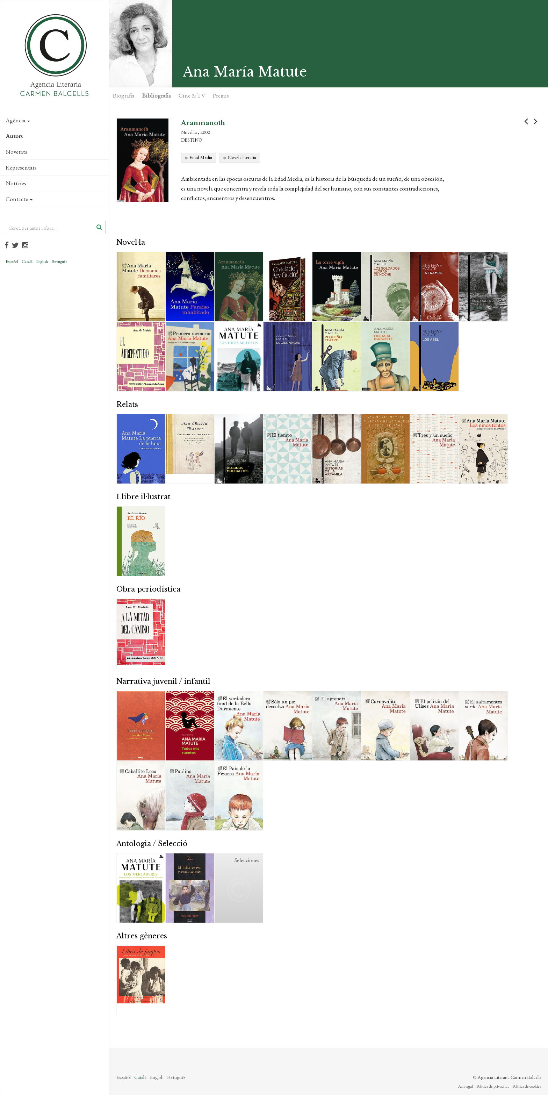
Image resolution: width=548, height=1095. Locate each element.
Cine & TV (192, 95)
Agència (18, 120)
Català (27, 261)
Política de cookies (526, 1086)
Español (12, 261)
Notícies (16, 183)
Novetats (16, 152)
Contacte (19, 199)
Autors (14, 136)
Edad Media (200, 157)
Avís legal (465, 1086)
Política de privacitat (492, 1086)
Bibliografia (156, 95)
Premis (221, 95)
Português (59, 261)
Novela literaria (242, 157)
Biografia (124, 95)
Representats (21, 167)
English (42, 261)
